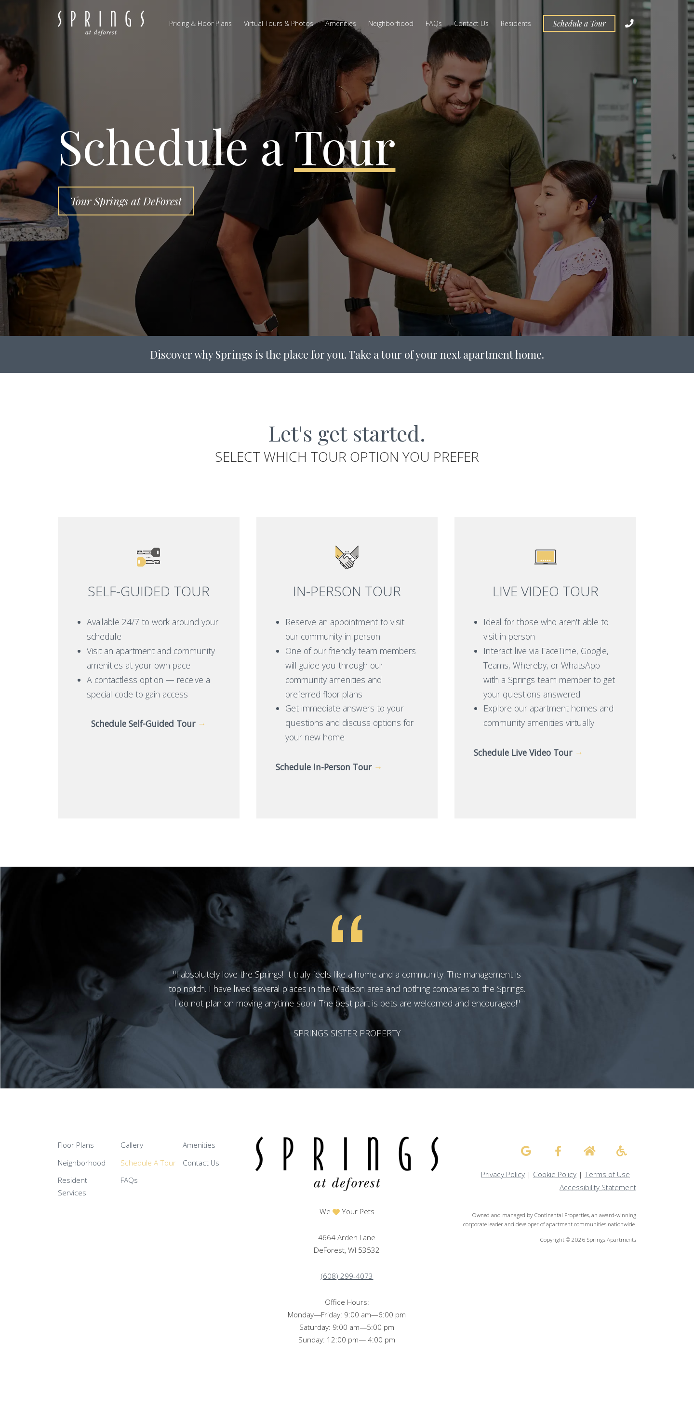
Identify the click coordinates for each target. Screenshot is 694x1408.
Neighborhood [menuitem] (391, 23)
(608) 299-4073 (346, 1276)
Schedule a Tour (579, 23)
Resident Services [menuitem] (72, 1186)
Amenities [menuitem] (340, 23)
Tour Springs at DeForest (126, 201)
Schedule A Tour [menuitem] (148, 1163)
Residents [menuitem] (516, 23)
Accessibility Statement (598, 1187)
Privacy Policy (503, 1174)
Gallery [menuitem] (131, 1145)
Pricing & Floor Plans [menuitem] (200, 23)
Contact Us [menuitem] (471, 23)
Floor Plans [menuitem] (76, 1145)
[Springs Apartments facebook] (558, 1151)
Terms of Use (607, 1174)
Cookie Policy (554, 1174)
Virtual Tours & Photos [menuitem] (278, 23)
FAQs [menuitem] (434, 23)
